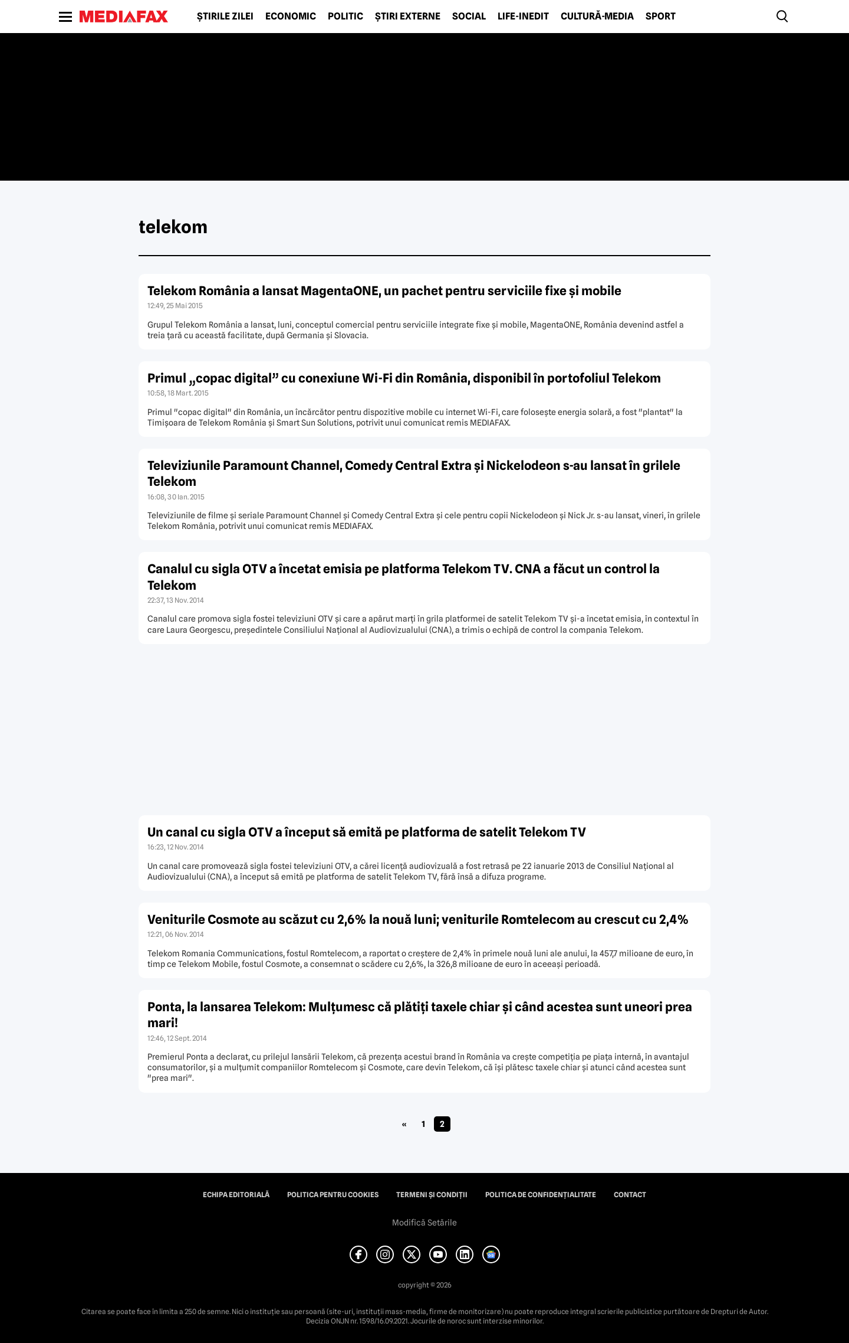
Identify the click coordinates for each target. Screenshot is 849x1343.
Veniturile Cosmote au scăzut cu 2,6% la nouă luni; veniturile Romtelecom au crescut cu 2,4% (418, 919)
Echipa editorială (236, 1195)
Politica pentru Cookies (333, 1195)
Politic (345, 16)
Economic (290, 16)
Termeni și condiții (432, 1195)
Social (469, 16)
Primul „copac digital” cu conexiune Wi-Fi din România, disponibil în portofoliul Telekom (404, 378)
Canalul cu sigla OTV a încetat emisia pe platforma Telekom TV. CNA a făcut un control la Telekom (403, 576)
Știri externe (407, 16)
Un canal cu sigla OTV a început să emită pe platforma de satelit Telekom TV (366, 832)
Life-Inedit (523, 16)
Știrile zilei (225, 16)
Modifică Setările (424, 1222)
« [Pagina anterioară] (404, 1124)
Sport (661, 16)
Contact (630, 1195)
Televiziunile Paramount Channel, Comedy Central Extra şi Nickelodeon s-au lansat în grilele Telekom (413, 473)
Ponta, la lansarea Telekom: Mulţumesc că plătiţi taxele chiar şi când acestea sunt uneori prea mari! (419, 1014)
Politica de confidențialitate (540, 1195)
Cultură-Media (597, 16)
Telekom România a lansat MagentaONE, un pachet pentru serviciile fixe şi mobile (384, 290)
